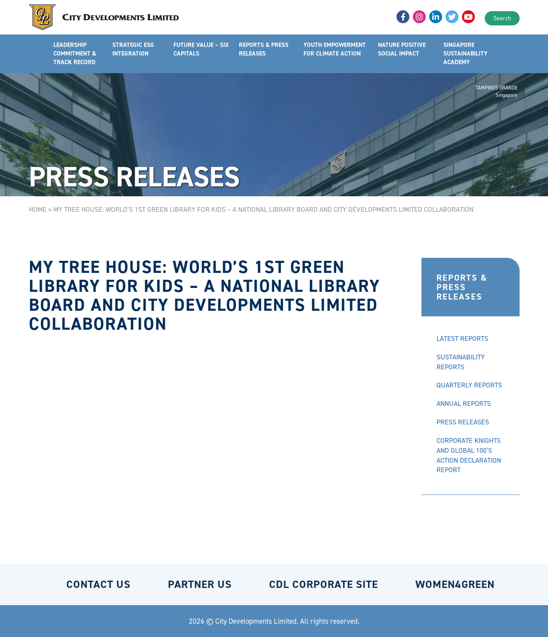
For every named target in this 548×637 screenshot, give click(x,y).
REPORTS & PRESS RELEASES (263, 49)
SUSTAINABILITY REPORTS (461, 362)
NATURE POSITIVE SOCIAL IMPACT (402, 49)
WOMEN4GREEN (455, 584)
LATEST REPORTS (462, 338)
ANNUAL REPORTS (464, 403)
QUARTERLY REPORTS (469, 385)
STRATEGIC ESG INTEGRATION (133, 49)
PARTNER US (200, 584)
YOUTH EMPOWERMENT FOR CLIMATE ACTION (334, 49)
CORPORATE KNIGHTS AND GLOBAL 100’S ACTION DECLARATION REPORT (469, 455)
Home (37, 209)
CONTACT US (98, 584)
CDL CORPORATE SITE (323, 584)
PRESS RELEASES (463, 422)
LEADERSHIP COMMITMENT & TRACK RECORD (74, 53)
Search (502, 18)
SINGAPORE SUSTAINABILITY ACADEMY (465, 53)
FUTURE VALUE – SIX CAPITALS (201, 49)
